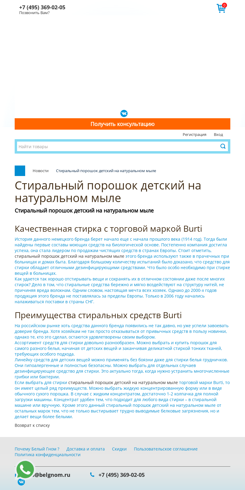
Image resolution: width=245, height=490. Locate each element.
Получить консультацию (122, 124)
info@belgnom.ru (47, 474)
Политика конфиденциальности (48, 454)
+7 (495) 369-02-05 (42, 7)
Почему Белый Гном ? (37, 449)
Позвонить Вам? (34, 12)
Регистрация (194, 134)
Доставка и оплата (85, 449)
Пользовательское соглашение (166, 449)
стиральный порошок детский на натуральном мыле (70, 256)
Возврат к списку (32, 425)
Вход (218, 134)
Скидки (119, 449)
